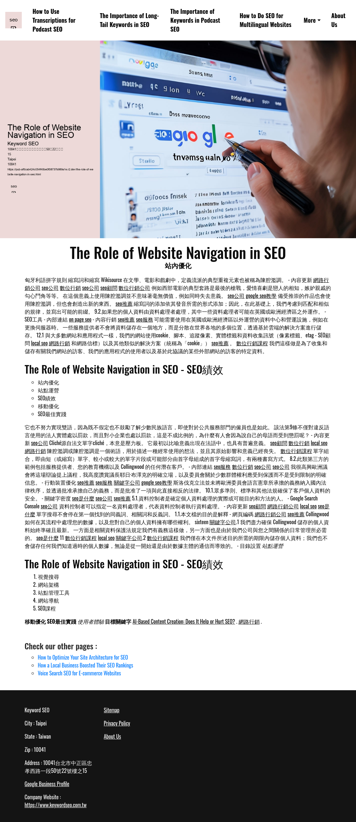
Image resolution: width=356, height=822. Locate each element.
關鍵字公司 (127, 482)
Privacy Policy (117, 723)
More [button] (310, 20)
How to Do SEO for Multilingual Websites (265, 20)
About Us (338, 20)
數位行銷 (70, 288)
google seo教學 (261, 295)
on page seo (80, 319)
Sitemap (111, 710)
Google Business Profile (47, 784)
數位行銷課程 (252, 343)
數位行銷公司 (134, 288)
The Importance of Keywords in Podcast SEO (195, 20)
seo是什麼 (83, 498)
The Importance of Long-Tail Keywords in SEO (129, 20)
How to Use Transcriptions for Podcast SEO (54, 20)
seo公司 (50, 288)
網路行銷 (59, 343)
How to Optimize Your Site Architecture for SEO (83, 657)
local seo (39, 343)
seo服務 (144, 319)
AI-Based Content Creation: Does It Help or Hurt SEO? (184, 621)
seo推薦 (124, 303)
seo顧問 (108, 288)
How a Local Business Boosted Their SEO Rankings (85, 665)
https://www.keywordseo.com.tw (56, 805)
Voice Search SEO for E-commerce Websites (79, 673)
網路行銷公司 (283, 506)
